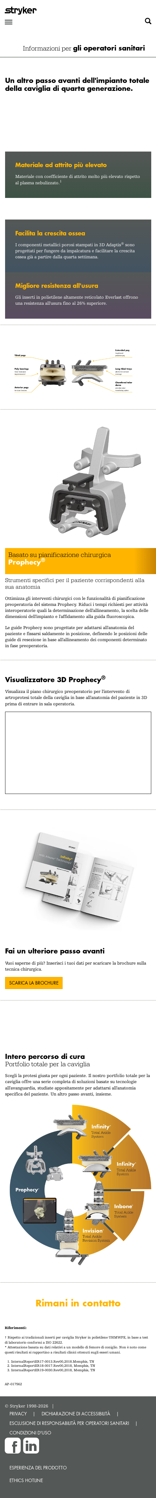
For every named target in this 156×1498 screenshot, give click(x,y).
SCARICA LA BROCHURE (33, 983)
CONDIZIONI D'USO (30, 1433)
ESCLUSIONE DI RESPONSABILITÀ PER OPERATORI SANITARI (69, 1423)
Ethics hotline (26, 1480)
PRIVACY (18, 1414)
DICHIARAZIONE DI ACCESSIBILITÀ (76, 1414)
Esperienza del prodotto (38, 1468)
